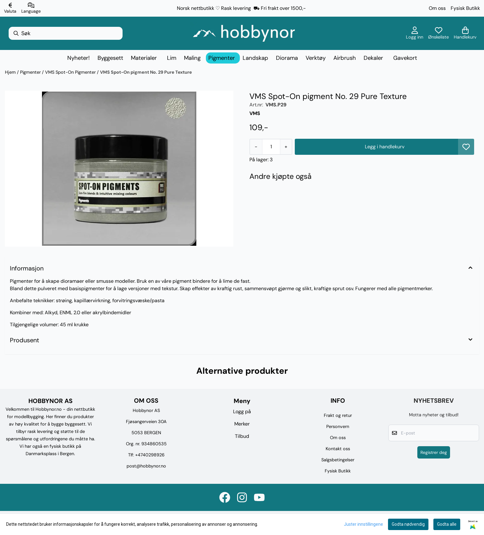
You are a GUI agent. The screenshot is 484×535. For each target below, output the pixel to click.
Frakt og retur (338, 415)
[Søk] (66, 33)
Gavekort (405, 58)
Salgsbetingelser (337, 460)
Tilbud (242, 436)
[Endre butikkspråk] (31, 8)
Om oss (437, 8)
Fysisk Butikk (465, 8)
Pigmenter (31, 72)
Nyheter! (78, 58)
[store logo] (244, 33)
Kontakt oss (338, 448)
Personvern (337, 426)
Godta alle (447, 524)
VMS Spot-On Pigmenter (71, 72)
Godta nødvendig (408, 524)
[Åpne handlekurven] (465, 33)
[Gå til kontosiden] (414, 33)
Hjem (11, 72)
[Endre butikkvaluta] (10, 8)
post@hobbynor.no (146, 466)
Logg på (242, 411)
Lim (171, 58)
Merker (242, 424)
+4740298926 (150, 455)
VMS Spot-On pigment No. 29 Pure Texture (146, 72)
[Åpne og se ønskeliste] (438, 33)
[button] (466, 146)
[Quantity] (271, 146)
